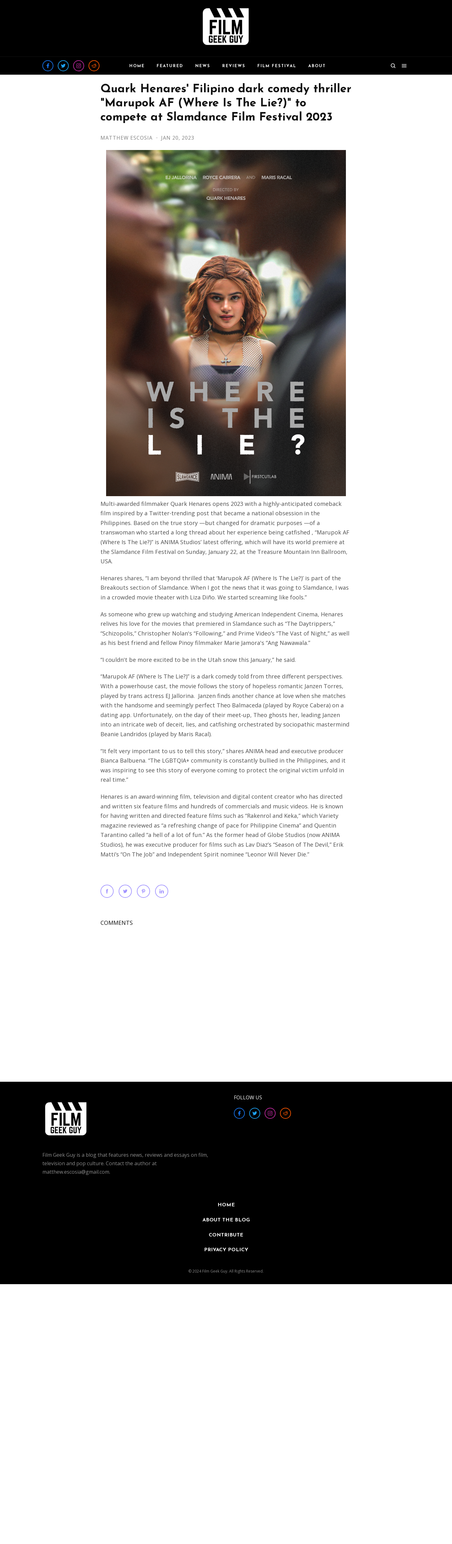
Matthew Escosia (127, 137)
